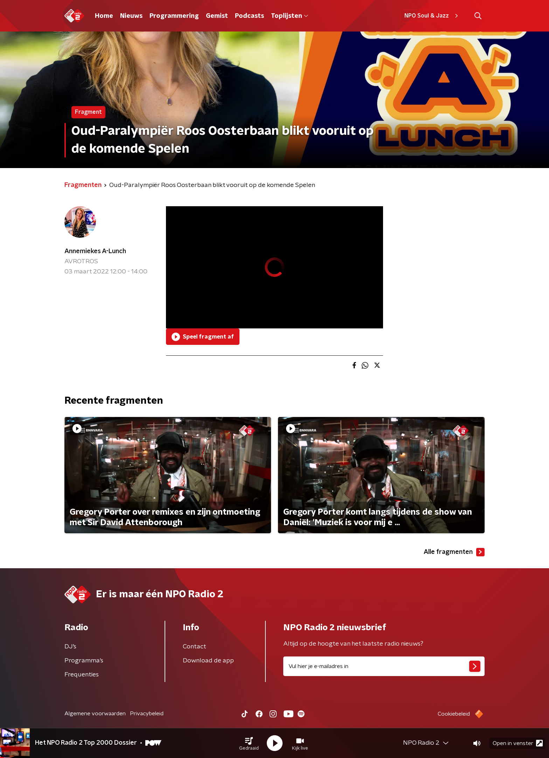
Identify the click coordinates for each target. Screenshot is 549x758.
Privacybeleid (147, 713)
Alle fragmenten (454, 552)
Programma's (83, 661)
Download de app (208, 661)
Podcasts (249, 16)
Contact (194, 647)
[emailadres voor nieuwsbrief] (384, 666)
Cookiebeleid (454, 714)
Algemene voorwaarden (95, 713)
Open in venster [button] (518, 743)
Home (104, 16)
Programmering (174, 16)
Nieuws (131, 16)
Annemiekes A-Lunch (95, 251)
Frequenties (81, 675)
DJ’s (70, 647)
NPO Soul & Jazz (432, 15)
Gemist (217, 16)
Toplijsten (289, 16)
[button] (249, 743)
